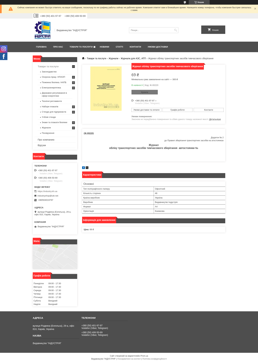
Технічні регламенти (52, 101)
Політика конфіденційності (154, 359)
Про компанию (46, 139)
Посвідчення (48, 133)
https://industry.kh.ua (47, 191)
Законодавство (49, 71)
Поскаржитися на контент (129, 359)
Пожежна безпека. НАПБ (54, 82)
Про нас (58, 47)
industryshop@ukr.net (48, 195)
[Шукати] (175, 30)
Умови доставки (158, 47)
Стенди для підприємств (54, 112)
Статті (119, 47)
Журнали (113, 58)
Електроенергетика (51, 87)
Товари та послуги (81, 47)
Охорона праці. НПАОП (53, 77)
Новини (104, 47)
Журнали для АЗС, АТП (133, 58)
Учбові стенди (49, 117)
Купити (144, 92)
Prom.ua (144, 356)
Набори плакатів (50, 106)
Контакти (135, 47)
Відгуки (42, 145)
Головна (41, 47)
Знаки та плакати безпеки (54, 122)
